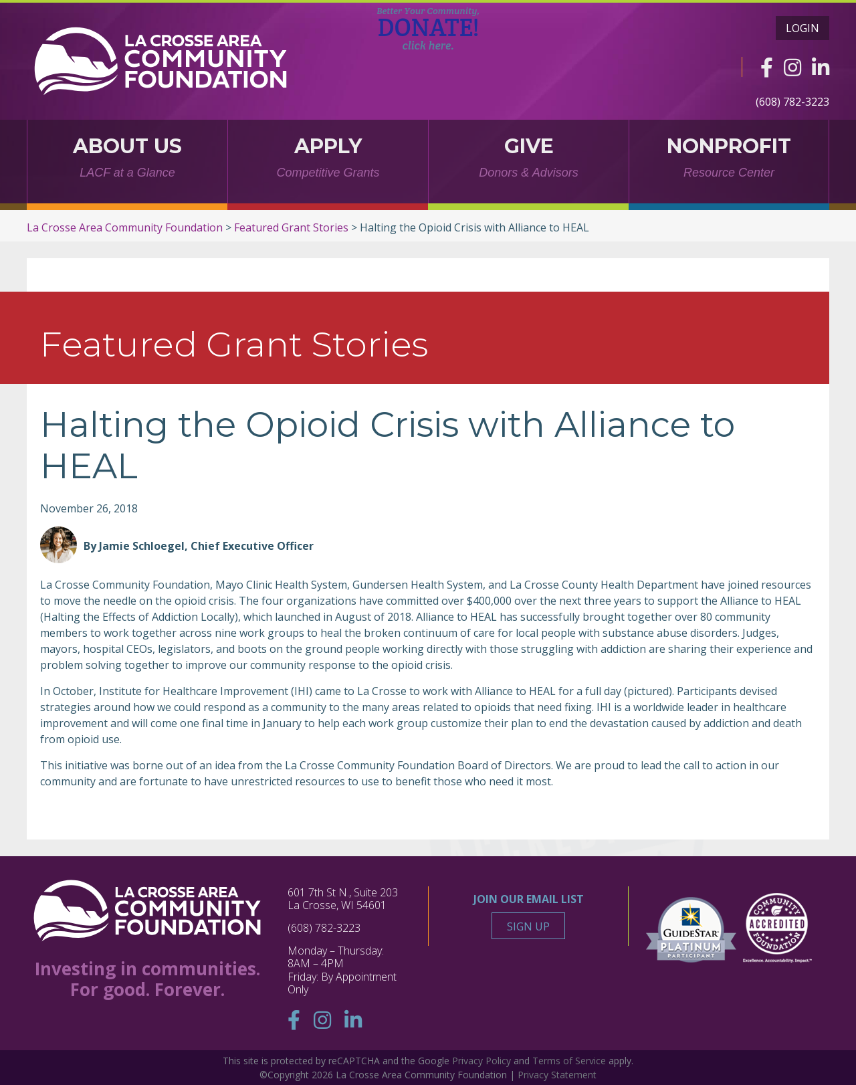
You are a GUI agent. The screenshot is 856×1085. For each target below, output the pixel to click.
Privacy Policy (481, 1060)
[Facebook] (766, 67)
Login (802, 28)
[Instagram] (792, 67)
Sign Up (528, 926)
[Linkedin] (820, 67)
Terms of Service (569, 1060)
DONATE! (428, 29)
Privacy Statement (557, 1074)
